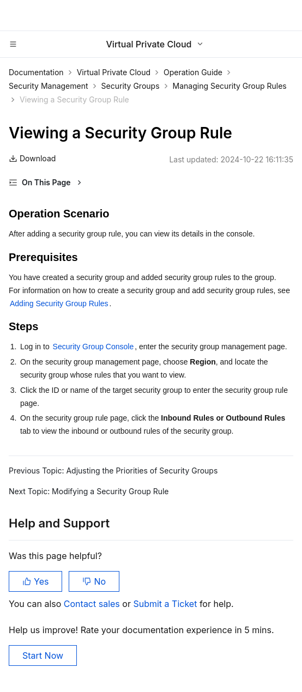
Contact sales (93, 603)
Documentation (36, 72)
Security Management (48, 85)
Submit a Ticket (166, 603)
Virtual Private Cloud (113, 72)
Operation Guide (193, 72)
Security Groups (130, 85)
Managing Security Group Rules (230, 85)
